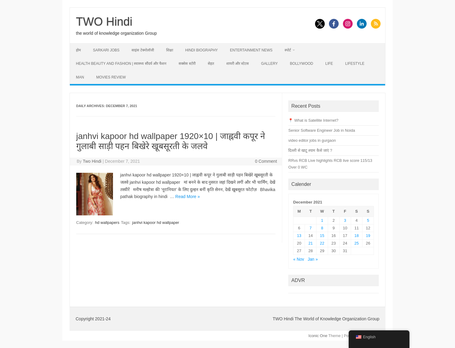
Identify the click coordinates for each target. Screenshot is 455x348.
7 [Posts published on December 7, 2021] (311, 228)
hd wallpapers (107, 222)
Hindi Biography (201, 50)
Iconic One (318, 335)
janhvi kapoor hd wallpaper (155, 222)
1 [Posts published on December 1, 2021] (322, 220)
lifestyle (354, 63)
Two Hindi (92, 161)
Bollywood (301, 63)
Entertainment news (251, 50)
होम (78, 50)
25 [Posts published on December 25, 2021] (356, 243)
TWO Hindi (104, 21)
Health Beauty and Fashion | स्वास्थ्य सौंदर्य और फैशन (121, 63)
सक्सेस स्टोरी (187, 63)
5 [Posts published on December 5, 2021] (368, 220)
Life (329, 63)
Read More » (187, 196)
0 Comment (266, 161)
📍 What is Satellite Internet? (313, 120)
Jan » (313, 259)
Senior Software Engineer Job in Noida (321, 130)
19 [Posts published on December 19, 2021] (368, 235)
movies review (111, 77)
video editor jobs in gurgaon (312, 140)
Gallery (269, 63)
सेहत (211, 63)
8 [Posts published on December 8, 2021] (322, 228)
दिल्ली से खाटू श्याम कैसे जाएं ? (310, 150)
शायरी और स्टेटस (237, 63)
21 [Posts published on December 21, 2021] (311, 243)
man (80, 77)
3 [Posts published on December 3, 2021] (345, 220)
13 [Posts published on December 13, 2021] (299, 235)
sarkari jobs (106, 50)
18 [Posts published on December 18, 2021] (356, 235)
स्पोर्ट (288, 50)
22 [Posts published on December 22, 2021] (322, 243)
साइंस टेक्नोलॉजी (143, 50)
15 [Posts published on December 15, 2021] (322, 235)
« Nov (298, 259)
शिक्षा (169, 50)
